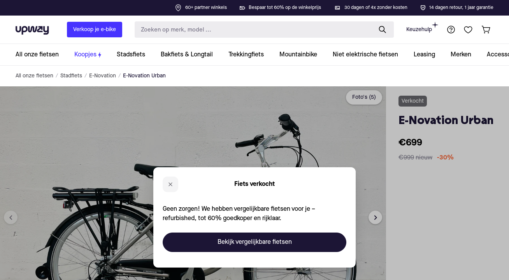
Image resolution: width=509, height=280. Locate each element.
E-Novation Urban (144, 76)
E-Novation (102, 76)
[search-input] (252, 29)
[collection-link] (41, 54)
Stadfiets (71, 76)
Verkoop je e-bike (94, 29)
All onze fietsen (34, 76)
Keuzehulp (422, 27)
